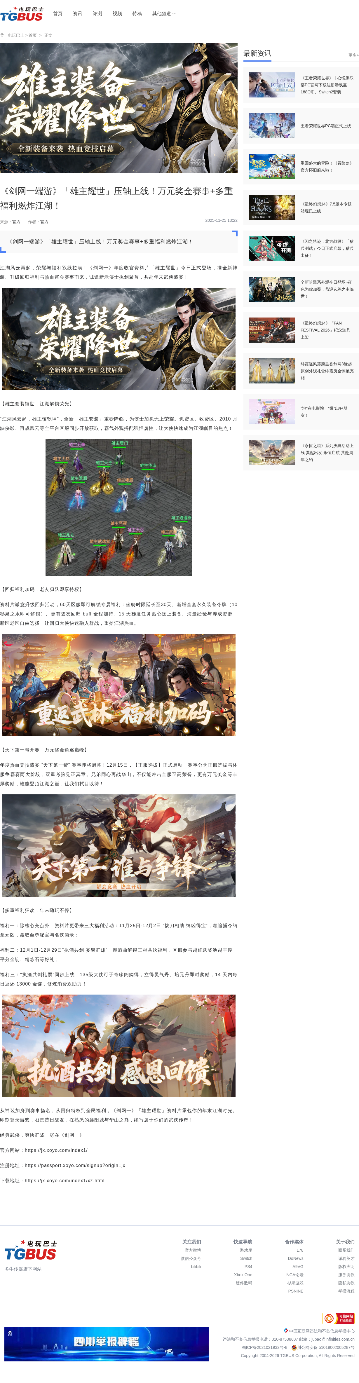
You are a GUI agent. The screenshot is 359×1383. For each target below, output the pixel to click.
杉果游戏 (295, 1283)
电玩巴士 (16, 35)
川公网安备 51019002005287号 (323, 1347)
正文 (48, 35)
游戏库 (246, 1250)
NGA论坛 (294, 1274)
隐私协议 (346, 1283)
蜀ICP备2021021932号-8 (265, 1347)
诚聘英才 (346, 1258)
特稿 (137, 13)
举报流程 (346, 1291)
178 (300, 1250)
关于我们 (345, 1241)
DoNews (296, 1258)
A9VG (297, 1266)
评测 (97, 13)
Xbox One (243, 1274)
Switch (246, 1258)
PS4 (248, 1266)
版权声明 (346, 1266)
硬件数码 (244, 1283)
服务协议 (346, 1274)
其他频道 (164, 13)
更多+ (353, 55)
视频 (117, 13)
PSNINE (296, 1291)
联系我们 (346, 1250)
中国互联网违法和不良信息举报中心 (319, 1331)
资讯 (77, 13)
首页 (57, 13)
